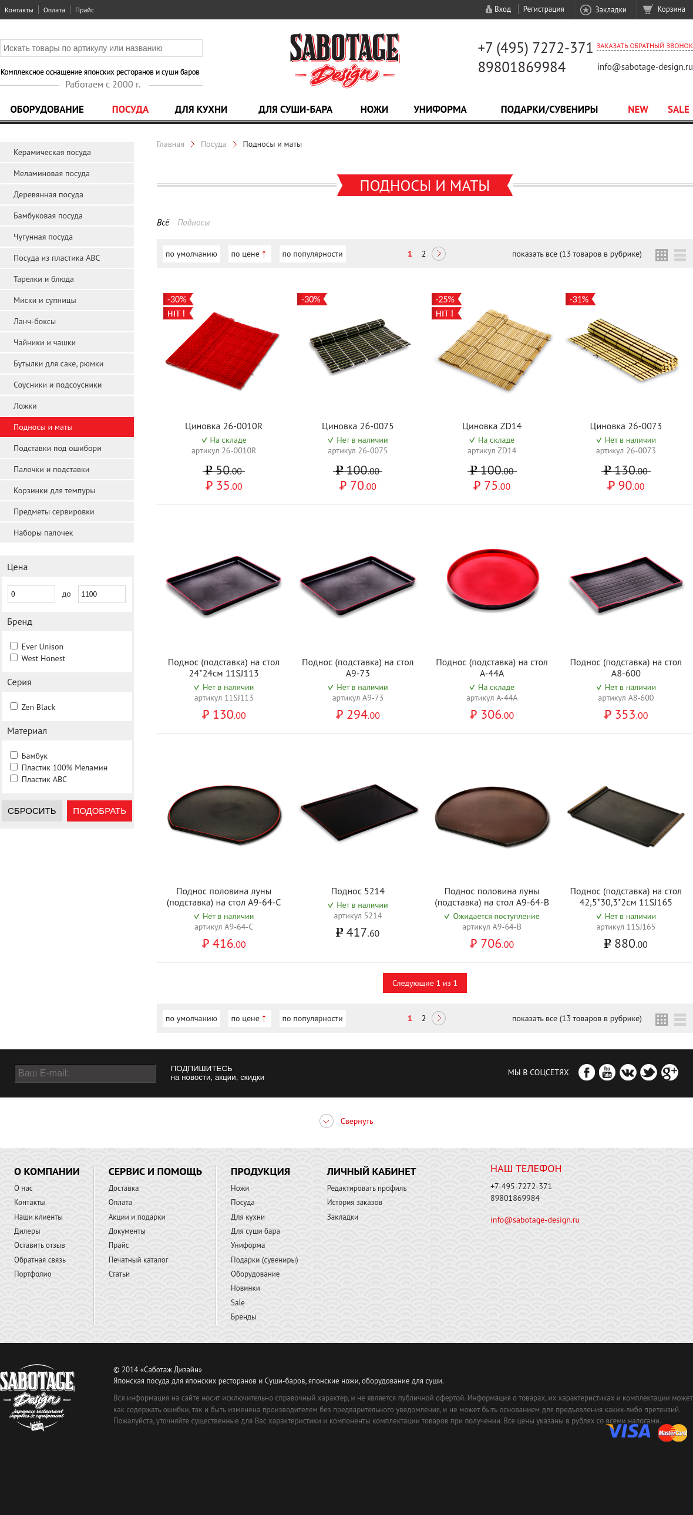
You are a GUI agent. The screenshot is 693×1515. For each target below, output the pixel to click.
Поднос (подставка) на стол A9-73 (358, 667)
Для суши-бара (295, 109)
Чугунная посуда (43, 236)
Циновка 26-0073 (626, 426)
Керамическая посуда (52, 152)
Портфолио (33, 1274)
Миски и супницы (45, 300)
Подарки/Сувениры (549, 109)
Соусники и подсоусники (58, 384)
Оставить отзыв (39, 1245)
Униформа (440, 109)
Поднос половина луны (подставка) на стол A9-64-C (224, 896)
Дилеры (27, 1231)
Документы (127, 1231)
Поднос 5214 (358, 891)
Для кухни (201, 109)
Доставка (124, 1188)
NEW (638, 109)
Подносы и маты (43, 427)
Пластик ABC (44, 779)
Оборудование (47, 109)
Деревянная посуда (48, 194)
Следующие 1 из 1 (424, 983)
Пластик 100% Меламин (65, 767)
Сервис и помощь (155, 1171)
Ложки (25, 405)
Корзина (671, 9)
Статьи (119, 1274)
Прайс (84, 9)
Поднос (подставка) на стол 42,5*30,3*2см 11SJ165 (626, 896)
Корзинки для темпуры (55, 490)
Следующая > (439, 255)
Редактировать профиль (367, 1188)
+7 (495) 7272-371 (535, 47)
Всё (163, 222)
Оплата (54, 9)
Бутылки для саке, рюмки (58, 363)
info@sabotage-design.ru (645, 66)
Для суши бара (255, 1231)
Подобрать (99, 811)
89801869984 (521, 67)
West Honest (43, 658)
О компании (47, 1171)
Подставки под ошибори (58, 448)
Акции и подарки (137, 1217)
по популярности (312, 253)
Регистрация (543, 9)
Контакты (19, 9)
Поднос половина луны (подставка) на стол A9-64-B (492, 896)
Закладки (610, 10)
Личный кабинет (371, 1171)
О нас (23, 1188)
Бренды (243, 1317)
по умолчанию (191, 253)
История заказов (354, 1202)
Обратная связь (40, 1260)
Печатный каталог (139, 1260)
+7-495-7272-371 (521, 1186)
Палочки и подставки (51, 469)
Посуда (130, 109)
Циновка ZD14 (492, 426)
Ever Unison (42, 646)
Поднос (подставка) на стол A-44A (492, 667)
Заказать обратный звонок (645, 45)
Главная (170, 144)
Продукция (260, 1171)
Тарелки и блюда (44, 279)
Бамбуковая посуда (48, 215)
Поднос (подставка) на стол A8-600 (626, 667)
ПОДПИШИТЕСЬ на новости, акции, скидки (217, 1073)
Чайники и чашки (45, 342)
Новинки (245, 1288)
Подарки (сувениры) (264, 1260)
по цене (245, 253)
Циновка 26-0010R (224, 426)
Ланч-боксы (35, 321)
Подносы (193, 222)
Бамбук (35, 755)
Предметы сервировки (54, 511)
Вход (502, 9)
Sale (678, 109)
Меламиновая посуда (52, 173)
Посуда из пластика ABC (57, 258)
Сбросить (32, 811)
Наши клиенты (38, 1217)
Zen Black (38, 707)
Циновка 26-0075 (358, 426)
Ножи (375, 109)
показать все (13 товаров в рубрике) (577, 253)
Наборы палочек (43, 532)
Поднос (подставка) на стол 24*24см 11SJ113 (224, 667)
